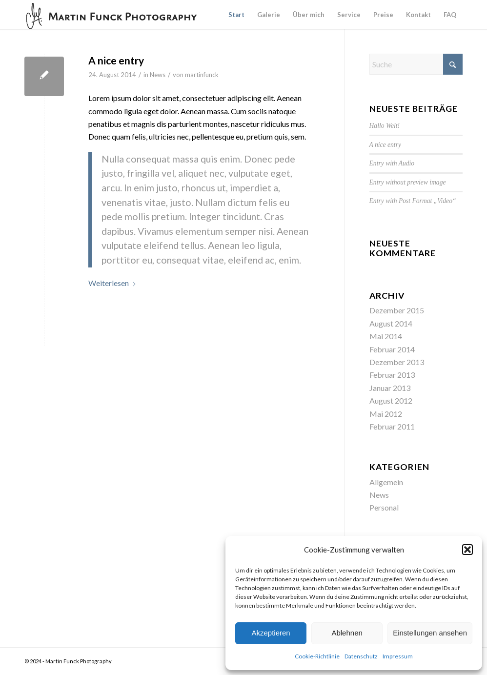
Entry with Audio (392, 163)
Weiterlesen (112, 282)
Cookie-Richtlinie (317, 656)
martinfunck (202, 75)
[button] (467, 549)
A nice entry (116, 60)
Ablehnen (346, 633)
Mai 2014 (385, 336)
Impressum (398, 656)
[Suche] (416, 64)
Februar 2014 (392, 349)
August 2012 (390, 400)
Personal (384, 507)
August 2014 (390, 323)
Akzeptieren (270, 633)
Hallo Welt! (384, 125)
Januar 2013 (389, 387)
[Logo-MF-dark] (112, 14)
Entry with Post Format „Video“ (412, 201)
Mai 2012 (385, 413)
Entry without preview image (407, 182)
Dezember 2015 (396, 310)
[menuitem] (236, 14)
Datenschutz (361, 656)
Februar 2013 (392, 374)
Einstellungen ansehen (430, 633)
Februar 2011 (392, 426)
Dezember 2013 (396, 362)
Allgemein (386, 482)
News (157, 75)
